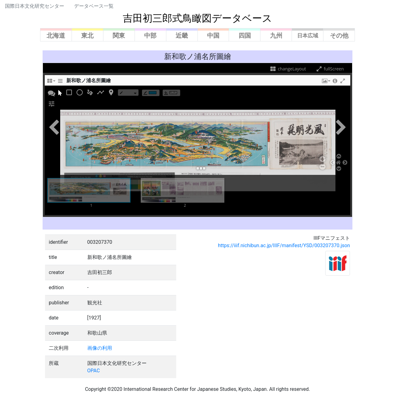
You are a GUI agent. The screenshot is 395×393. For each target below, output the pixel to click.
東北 (87, 35)
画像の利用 (99, 348)
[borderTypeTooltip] (128, 92)
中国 (213, 35)
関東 (119, 35)
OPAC (93, 371)
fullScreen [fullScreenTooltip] (329, 69)
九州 (276, 35)
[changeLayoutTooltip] (51, 82)
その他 (339, 35)
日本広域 (307, 35)
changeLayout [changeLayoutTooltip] (287, 69)
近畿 (182, 35)
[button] (325, 82)
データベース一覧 (94, 6)
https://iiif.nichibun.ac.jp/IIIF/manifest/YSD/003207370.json (284, 245)
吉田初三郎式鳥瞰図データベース (197, 18)
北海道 (56, 35)
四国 (245, 35)
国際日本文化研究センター (34, 6)
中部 (150, 35)
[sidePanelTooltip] (60, 82)
